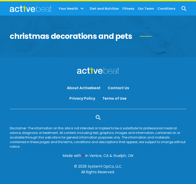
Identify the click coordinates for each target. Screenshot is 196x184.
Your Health (68, 8)
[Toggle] (82, 9)
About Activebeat (84, 88)
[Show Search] (183, 8)
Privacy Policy (82, 98)
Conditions (166, 8)
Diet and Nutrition (104, 8)
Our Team (146, 8)
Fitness (128, 8)
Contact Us (118, 88)
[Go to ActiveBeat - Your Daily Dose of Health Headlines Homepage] (31, 8)
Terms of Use (114, 98)
